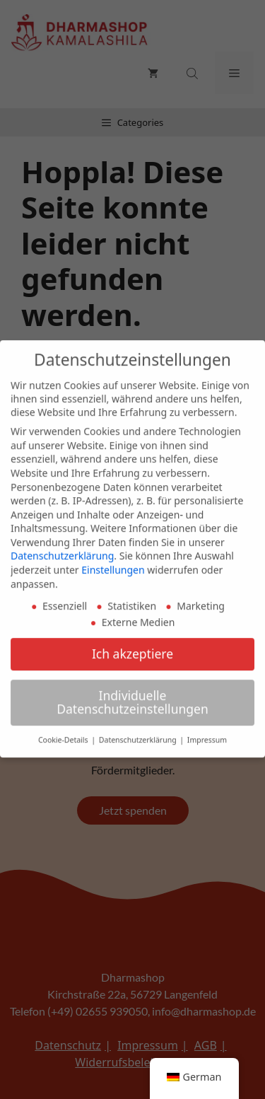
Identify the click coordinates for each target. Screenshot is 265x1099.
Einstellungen (112, 563)
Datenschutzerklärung (62, 550)
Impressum (207, 734)
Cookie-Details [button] (64, 734)
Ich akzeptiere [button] (132, 647)
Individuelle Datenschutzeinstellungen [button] (132, 695)
